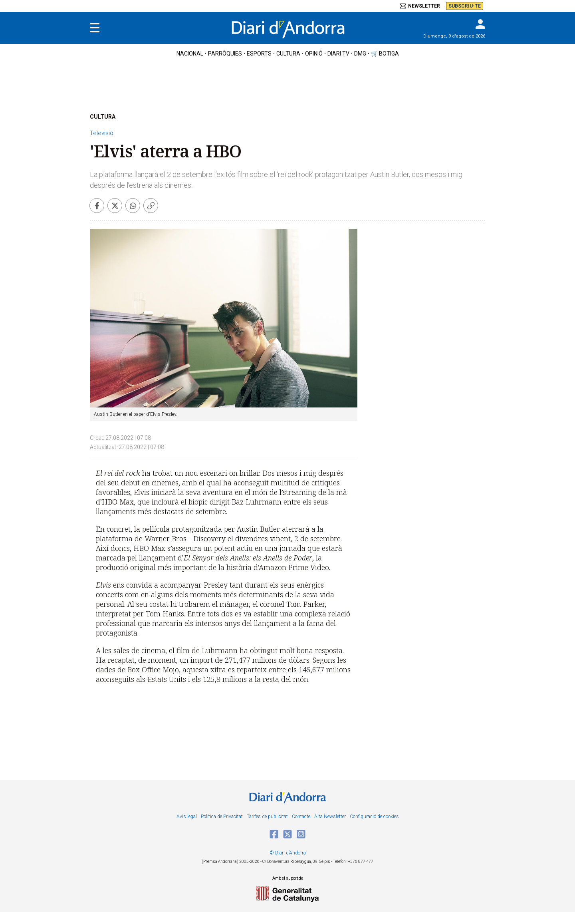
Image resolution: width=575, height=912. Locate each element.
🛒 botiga (385, 53)
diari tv (338, 53)
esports (259, 53)
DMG (360, 53)
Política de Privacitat (222, 816)
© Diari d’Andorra (288, 853)
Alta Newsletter (330, 816)
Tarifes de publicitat (267, 816)
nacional (189, 53)
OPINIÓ (314, 53)
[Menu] (94, 28)
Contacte (301, 816)
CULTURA (102, 116)
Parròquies (225, 53)
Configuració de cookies (374, 816)
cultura (288, 53)
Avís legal (186, 816)
